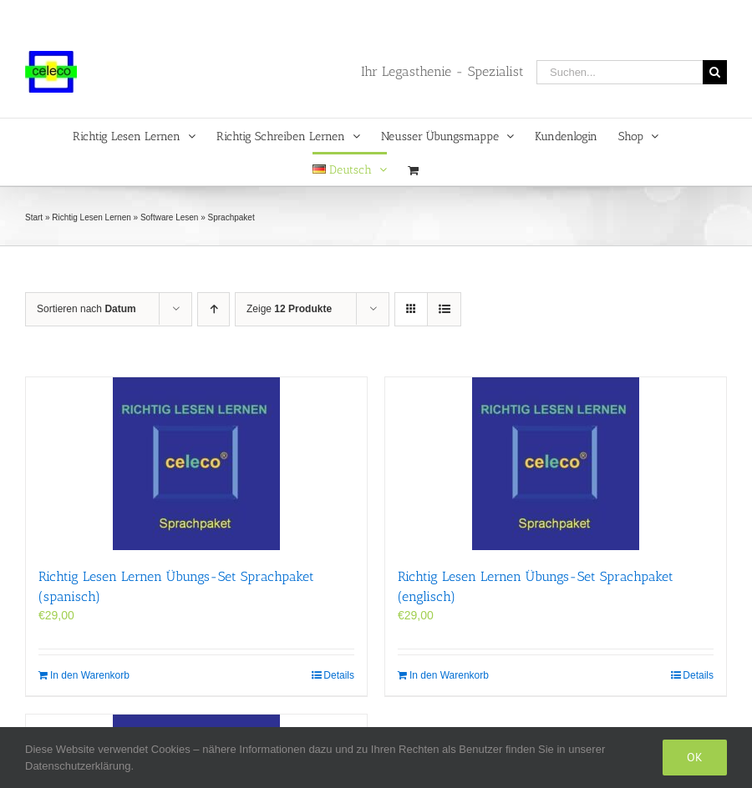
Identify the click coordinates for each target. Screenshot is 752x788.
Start (34, 217)
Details (338, 675)
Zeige (289, 309)
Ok (695, 757)
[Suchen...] (619, 72)
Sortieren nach (86, 309)
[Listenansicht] (444, 309)
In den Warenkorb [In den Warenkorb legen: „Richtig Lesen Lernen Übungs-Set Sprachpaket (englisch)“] (449, 675)
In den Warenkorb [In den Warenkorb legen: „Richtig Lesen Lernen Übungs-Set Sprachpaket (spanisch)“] (90, 675)
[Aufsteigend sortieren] (213, 309)
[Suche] (715, 72)
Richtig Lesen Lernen (91, 217)
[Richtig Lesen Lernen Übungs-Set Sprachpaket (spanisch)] (196, 463)
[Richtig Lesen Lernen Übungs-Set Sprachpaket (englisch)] (555, 463)
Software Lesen (169, 217)
